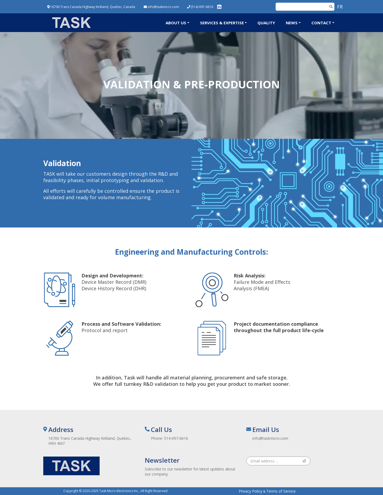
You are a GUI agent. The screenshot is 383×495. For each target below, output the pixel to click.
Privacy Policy (250, 491)
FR (340, 6)
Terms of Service (281, 491)
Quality (266, 22)
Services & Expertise (222, 22)
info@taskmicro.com (270, 438)
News (292, 22)
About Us (176, 22)
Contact (321, 22)
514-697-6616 (176, 438)
